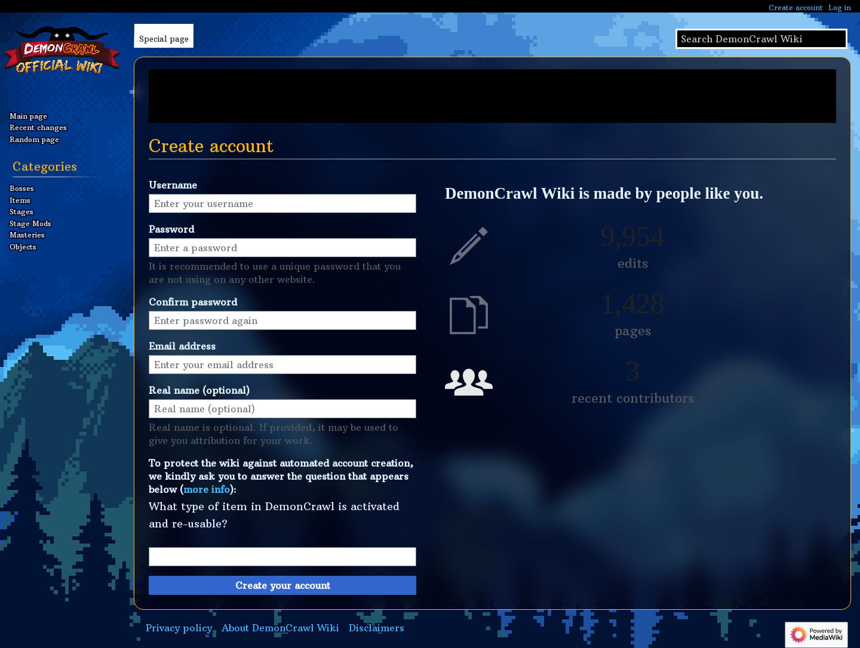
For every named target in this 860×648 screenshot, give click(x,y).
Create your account (282, 585)
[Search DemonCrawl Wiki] (761, 39)
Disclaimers (376, 628)
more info (206, 489)
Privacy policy (179, 628)
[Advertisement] (492, 96)
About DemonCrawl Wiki (280, 628)
